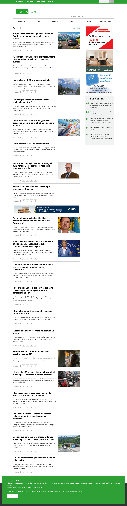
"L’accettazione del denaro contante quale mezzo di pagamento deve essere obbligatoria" (33, 267)
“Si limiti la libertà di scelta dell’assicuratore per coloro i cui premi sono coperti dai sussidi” (34, 59)
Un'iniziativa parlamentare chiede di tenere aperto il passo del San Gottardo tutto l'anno (34, 438)
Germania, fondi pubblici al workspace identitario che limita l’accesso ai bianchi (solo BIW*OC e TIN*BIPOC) (101, 120)
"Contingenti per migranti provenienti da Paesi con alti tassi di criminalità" (32, 394)
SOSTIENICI (30, 2)
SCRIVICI (50, 2)
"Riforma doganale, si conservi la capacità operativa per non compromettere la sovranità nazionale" (33, 290)
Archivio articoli (76, 28)
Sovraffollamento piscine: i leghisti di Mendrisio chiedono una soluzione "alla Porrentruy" (31, 220)
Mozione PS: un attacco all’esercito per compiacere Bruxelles (31, 187)
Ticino (38, 21)
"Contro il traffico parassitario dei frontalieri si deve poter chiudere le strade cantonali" (34, 373)
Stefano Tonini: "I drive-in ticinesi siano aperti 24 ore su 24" (31, 352)
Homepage (21, 21)
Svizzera (55, 21)
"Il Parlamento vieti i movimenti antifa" (31, 143)
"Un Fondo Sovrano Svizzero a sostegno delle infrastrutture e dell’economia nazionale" (32, 416)
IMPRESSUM (41, 2)
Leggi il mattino (105, 21)
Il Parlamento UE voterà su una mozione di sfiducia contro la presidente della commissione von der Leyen (33, 244)
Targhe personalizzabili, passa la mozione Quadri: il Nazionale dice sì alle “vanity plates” (33, 36)
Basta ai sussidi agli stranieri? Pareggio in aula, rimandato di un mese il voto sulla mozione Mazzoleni (33, 166)
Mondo (72, 21)
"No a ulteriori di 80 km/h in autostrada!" (32, 80)
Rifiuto (24, 496)
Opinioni (89, 21)
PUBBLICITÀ (20, 2)
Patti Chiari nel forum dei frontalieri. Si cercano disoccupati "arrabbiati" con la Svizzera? (101, 105)
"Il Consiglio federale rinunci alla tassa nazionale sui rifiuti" (31, 101)
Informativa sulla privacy (34, 487)
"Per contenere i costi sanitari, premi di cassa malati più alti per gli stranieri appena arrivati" (33, 123)
